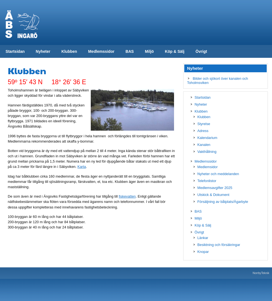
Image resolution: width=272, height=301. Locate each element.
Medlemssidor (101, 51)
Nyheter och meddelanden (218, 174)
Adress (202, 131)
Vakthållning (206, 152)
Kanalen (203, 145)
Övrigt (201, 51)
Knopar (203, 252)
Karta (81, 167)
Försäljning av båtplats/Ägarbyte (222, 202)
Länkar (202, 238)
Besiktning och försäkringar (218, 245)
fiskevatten (127, 196)
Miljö (149, 51)
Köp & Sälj (174, 51)
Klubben (69, 51)
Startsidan (15, 51)
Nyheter (43, 51)
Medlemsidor (207, 167)
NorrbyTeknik (261, 273)
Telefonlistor (206, 181)
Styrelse (203, 124)
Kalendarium (207, 138)
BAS (129, 51)
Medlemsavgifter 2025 (214, 188)
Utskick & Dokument (213, 195)
